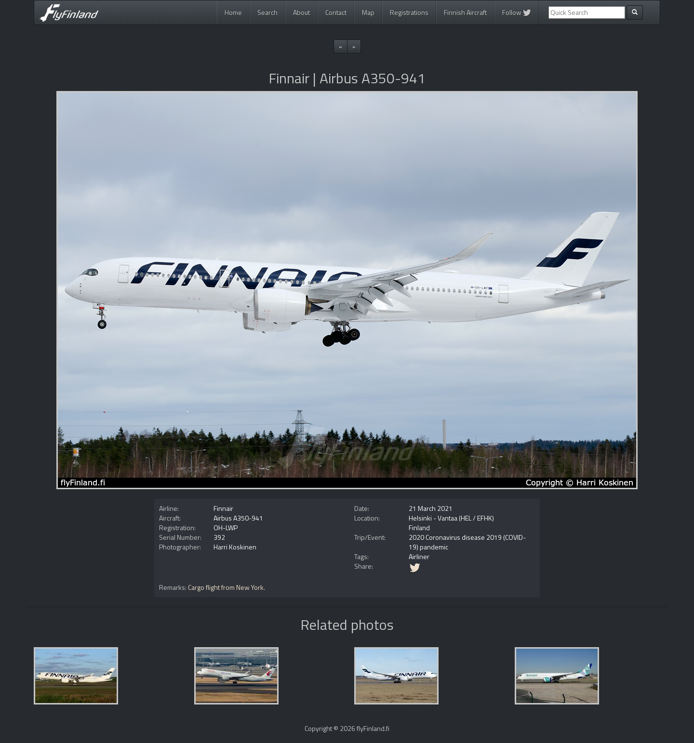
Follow (516, 12)
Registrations (409, 12)
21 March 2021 (431, 508)
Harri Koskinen (235, 547)
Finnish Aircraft (465, 12)
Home (233, 12)
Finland (419, 527)
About (301, 12)
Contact (336, 12)
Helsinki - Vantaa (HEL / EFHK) (451, 518)
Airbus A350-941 (238, 518)
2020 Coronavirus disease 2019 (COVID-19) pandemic (467, 542)
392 (219, 537)
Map (368, 12)
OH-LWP (226, 527)
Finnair (223, 508)
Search (267, 12)
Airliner (419, 556)
